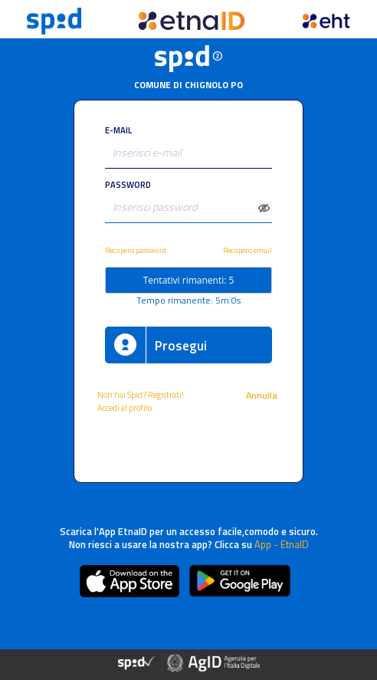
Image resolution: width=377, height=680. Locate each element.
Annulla (263, 395)
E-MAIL (118, 129)
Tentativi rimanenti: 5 (188, 280)
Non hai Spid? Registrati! (140, 394)
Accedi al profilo (125, 407)
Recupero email (247, 250)
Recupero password (135, 250)
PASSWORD (128, 184)
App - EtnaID (281, 544)
